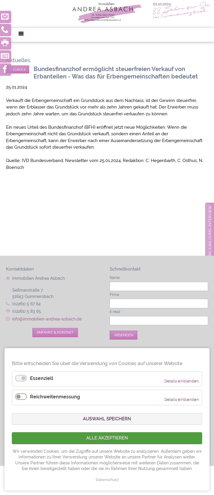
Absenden (123, 335)
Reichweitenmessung (55, 397)
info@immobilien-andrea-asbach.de (47, 319)
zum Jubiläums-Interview (210, 232)
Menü (23, 35)
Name (116, 278)
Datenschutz (107, 479)
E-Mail (116, 312)
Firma (114, 295)
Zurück (19, 69)
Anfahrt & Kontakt (55, 332)
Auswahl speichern (107, 419)
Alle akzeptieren (107, 438)
